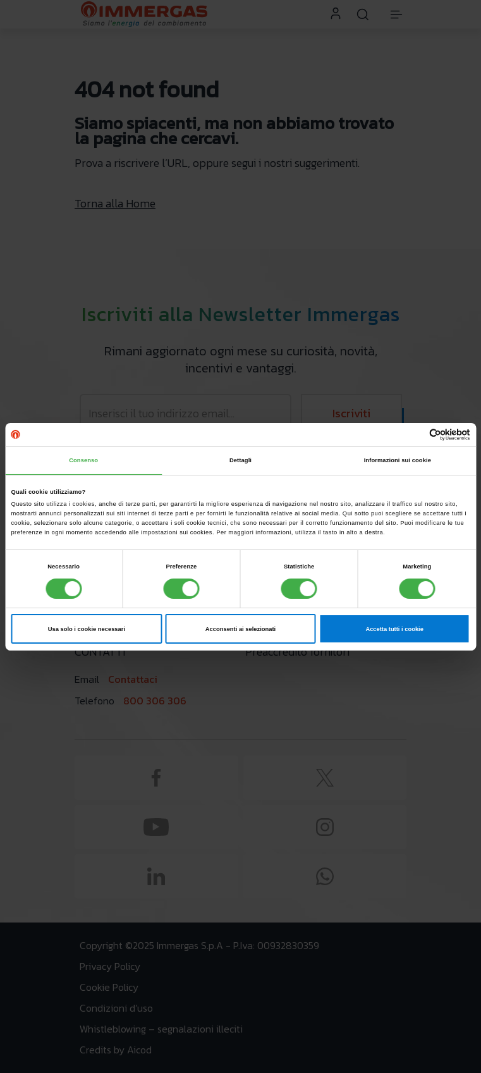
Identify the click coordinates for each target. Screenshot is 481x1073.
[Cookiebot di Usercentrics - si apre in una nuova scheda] (415, 435)
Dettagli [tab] (240, 460)
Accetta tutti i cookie (394, 629)
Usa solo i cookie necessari (86, 629)
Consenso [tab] (83, 460)
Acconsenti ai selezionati (240, 629)
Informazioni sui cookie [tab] (397, 460)
